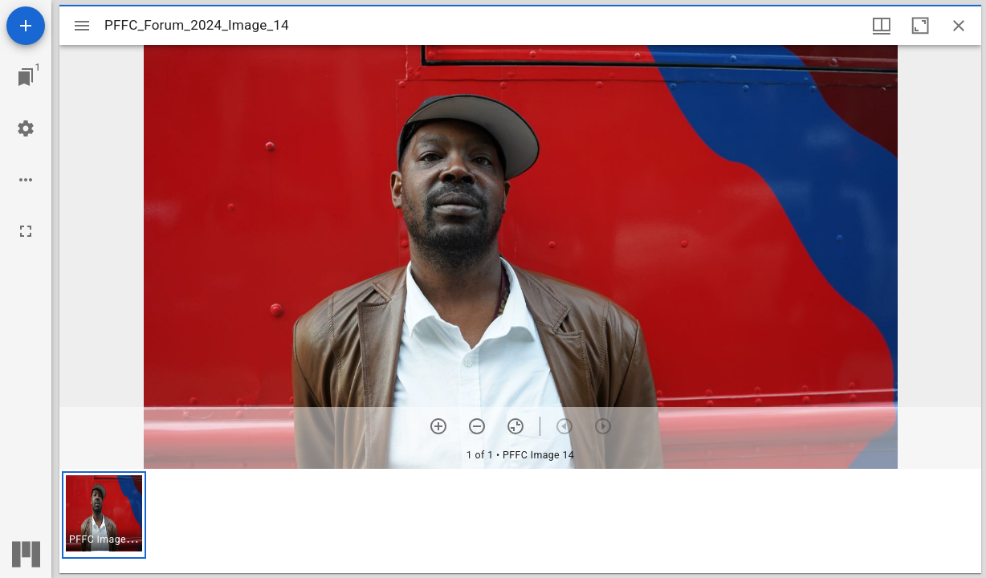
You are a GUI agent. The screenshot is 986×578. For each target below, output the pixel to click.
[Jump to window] (25, 77)
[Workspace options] (25, 180)
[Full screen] (25, 231)
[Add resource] (25, 25)
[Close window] (958, 25)
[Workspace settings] (25, 128)
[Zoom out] (477, 426)
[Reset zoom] (515, 426)
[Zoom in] (438, 426)
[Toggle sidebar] (82, 25)
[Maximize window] (920, 25)
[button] (104, 515)
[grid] (520, 521)
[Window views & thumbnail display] (881, 25)
